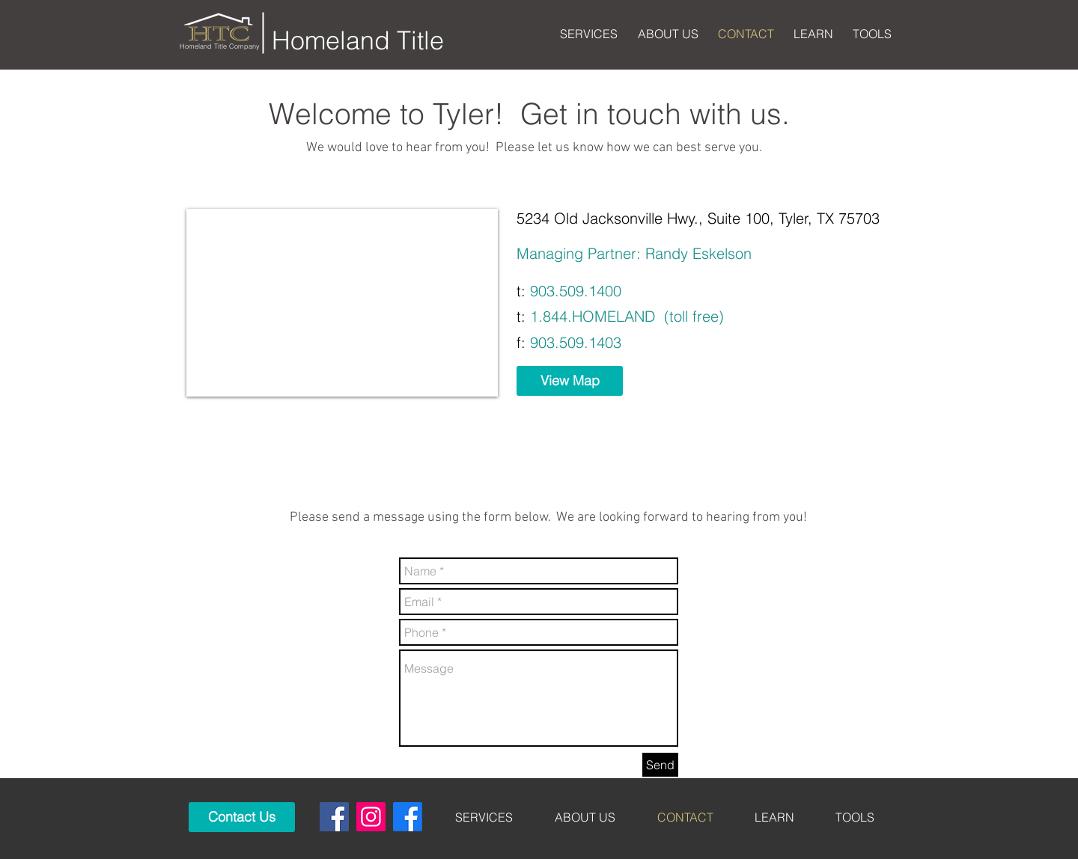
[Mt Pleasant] (407, 816)
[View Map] (570, 381)
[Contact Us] (242, 817)
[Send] (660, 765)
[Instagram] (371, 816)
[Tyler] (334, 816)
